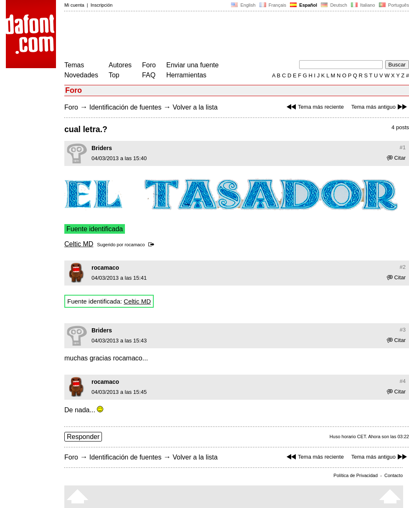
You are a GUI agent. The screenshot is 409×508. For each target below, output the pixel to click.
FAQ (148, 75)
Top (114, 75)
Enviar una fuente (192, 65)
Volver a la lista (195, 107)
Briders (101, 148)
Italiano (363, 5)
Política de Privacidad (355, 475)
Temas (74, 65)
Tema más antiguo (380, 107)
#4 (403, 381)
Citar (396, 158)
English (243, 5)
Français (272, 5)
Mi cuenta (74, 5)
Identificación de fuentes (125, 107)
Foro (149, 65)
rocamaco (134, 244)
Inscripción (102, 5)
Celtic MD (78, 244)
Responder (83, 436)
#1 (403, 147)
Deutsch (334, 5)
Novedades (81, 75)
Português (393, 5)
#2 (403, 267)
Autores (120, 65)
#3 (403, 330)
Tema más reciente (314, 107)
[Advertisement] (216, 37)
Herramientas (186, 75)
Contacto (393, 475)
